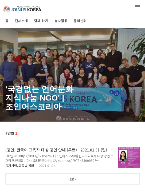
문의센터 (80, 20)
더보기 (72, 179)
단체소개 (21, 20)
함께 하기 (41, 20)
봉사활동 (60, 20)
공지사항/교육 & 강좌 (19, 165)
